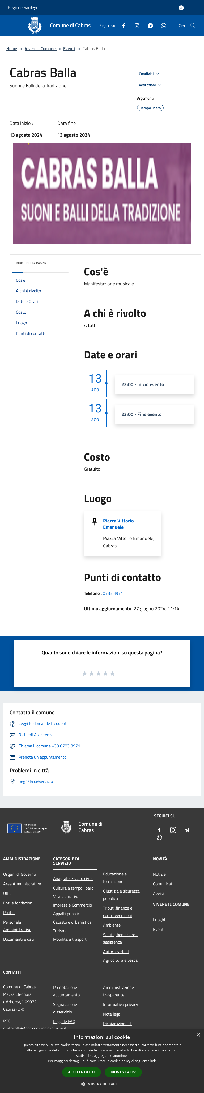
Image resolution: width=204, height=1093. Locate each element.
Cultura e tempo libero (73, 888)
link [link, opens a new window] (153, 1061)
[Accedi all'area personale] (181, 8)
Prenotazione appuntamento (66, 991)
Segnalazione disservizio (65, 1008)
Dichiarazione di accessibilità (117, 1027)
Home (11, 48)
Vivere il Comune (41, 48)
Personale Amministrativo (17, 926)
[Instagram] (135, 25)
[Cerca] (193, 25)
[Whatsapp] (161, 25)
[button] (102, 1084)
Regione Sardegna (24, 7)
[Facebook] (121, 25)
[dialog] (102, 1061)
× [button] (198, 1035)
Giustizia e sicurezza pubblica (121, 895)
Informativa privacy (120, 1004)
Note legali (112, 1014)
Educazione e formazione (115, 878)
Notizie (159, 874)
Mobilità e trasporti (70, 939)
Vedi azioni (151, 85)
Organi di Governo (19, 874)
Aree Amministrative (22, 884)
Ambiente (112, 925)
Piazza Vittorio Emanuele (118, 524)
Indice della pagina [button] (31, 262)
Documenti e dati (18, 939)
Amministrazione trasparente (118, 991)
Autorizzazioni (116, 951)
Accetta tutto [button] (81, 1072)
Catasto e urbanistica (72, 922)
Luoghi (159, 919)
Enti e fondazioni (18, 903)
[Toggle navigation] (10, 25)
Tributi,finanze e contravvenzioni (117, 912)
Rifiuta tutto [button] (123, 1072)
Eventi (69, 48)
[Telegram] (148, 25)
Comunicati (163, 884)
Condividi (150, 74)
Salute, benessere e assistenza (120, 938)
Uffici (7, 893)
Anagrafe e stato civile (73, 878)
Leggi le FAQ (64, 1021)
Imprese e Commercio (72, 905)
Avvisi (158, 893)
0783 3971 (113, 593)
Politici (9, 912)
